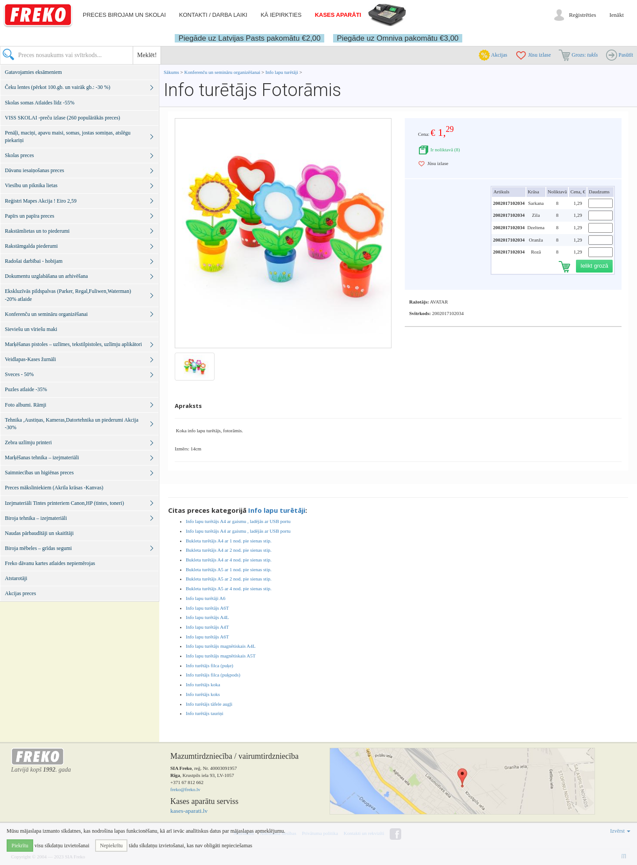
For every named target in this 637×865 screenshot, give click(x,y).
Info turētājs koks (203, 694)
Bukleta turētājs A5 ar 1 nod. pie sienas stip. (229, 569)
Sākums (171, 72)
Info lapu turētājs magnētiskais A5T (221, 655)
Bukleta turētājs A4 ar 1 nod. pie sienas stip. (229, 540)
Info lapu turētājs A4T (207, 627)
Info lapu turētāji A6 (206, 598)
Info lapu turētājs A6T (207, 608)
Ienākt (617, 15)
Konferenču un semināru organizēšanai (222, 72)
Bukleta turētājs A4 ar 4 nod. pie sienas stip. (229, 559)
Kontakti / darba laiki (213, 15)
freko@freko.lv (185, 789)
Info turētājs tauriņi (204, 713)
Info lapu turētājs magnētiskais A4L (221, 646)
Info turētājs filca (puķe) (209, 665)
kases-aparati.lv (188, 810)
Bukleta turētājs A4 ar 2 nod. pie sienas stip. (229, 550)
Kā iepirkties (281, 15)
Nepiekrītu (111, 845)
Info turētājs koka (203, 684)
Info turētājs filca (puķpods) (213, 674)
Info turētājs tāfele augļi (209, 704)
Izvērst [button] (620, 831)
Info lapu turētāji (281, 72)
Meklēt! (147, 55)
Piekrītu (20, 845)
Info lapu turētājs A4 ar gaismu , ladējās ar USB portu (238, 521)
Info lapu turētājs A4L (207, 617)
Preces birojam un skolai (124, 15)
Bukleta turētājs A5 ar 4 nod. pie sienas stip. (229, 588)
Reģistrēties (582, 15)
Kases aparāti (338, 15)
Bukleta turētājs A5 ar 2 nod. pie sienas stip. (229, 578)
